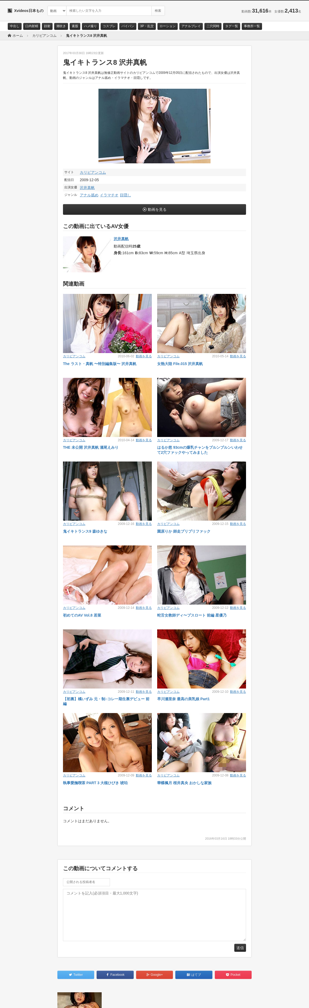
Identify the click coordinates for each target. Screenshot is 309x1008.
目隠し (125, 195)
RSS (68, 999)
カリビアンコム (93, 172)
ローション (168, 26)
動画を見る (157, 209)
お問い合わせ (21, 999)
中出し (14, 26)
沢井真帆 (87, 187)
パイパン (127, 26)
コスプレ (109, 26)
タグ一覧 (231, 26)
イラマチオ (109, 195)
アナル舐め (89, 195)
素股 (75, 26)
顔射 (47, 26)
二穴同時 (213, 26)
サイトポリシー (47, 999)
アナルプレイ (191, 26)
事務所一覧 (252, 26)
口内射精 (31, 26)
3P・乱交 (147, 26)
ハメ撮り (90, 26)
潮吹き (61, 26)
